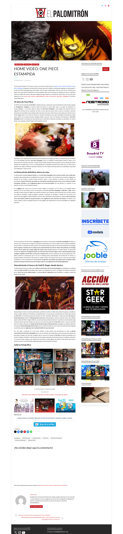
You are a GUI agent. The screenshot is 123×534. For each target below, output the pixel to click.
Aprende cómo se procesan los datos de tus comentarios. (52, 485)
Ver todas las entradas (36, 506)
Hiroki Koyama (26, 438)
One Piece (45, 438)
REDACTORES (35, 64)
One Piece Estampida (56, 438)
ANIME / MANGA (18, 64)
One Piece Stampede (20, 440)
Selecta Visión (31, 440)
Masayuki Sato (36, 438)
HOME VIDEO (27, 64)
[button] (33, 361)
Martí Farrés (19, 80)
